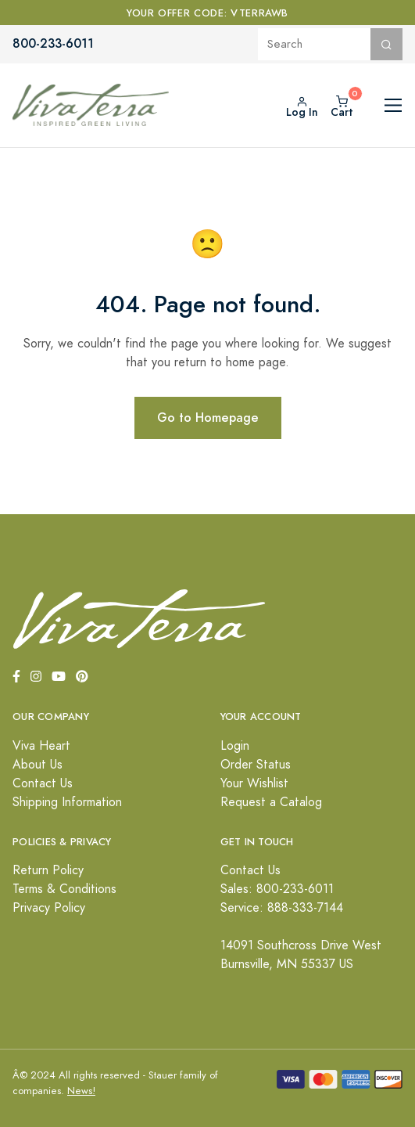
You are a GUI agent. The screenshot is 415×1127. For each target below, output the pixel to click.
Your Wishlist (254, 783)
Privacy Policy (49, 907)
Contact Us (43, 783)
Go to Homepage (208, 418)
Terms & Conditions (64, 889)
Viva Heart (41, 745)
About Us (38, 764)
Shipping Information (67, 802)
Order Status (255, 764)
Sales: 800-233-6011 (277, 889)
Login (234, 745)
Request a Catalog (271, 802)
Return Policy (48, 870)
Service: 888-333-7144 (281, 907)
